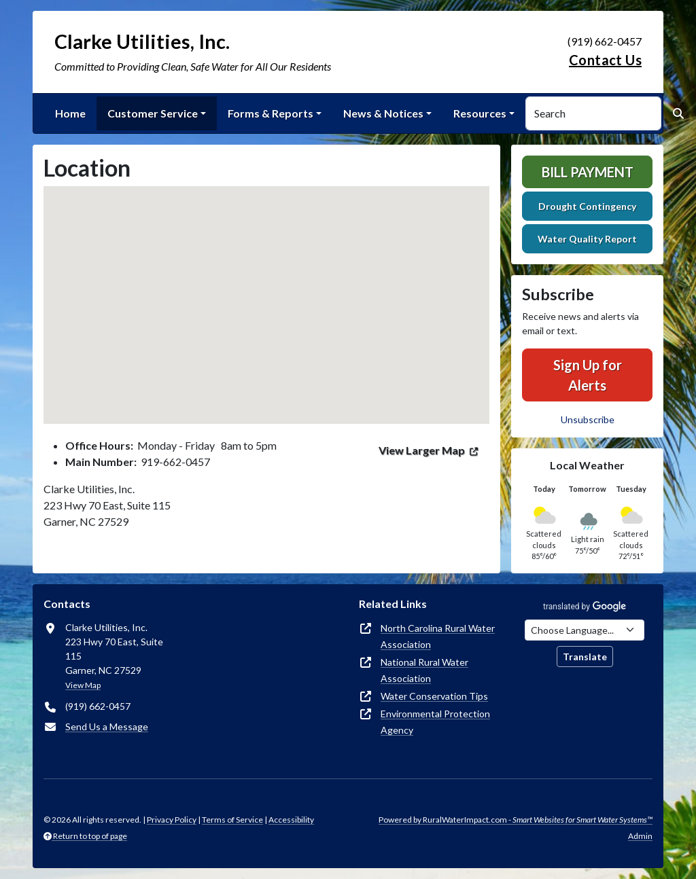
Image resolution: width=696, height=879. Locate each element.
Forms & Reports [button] (270, 113)
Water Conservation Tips (434, 696)
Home (70, 113)
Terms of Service (232, 819)
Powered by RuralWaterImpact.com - (515, 819)
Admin (640, 836)
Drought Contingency (587, 206)
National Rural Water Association (424, 670)
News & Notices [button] (383, 113)
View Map (83, 685)
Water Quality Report (587, 239)
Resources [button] (479, 113)
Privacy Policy (171, 819)
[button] (266, 292)
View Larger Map (422, 450)
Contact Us (605, 60)
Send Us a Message (106, 726)
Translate (585, 656)
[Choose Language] (584, 630)
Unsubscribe (587, 419)
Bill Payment (587, 172)
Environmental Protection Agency (435, 722)
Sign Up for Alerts (587, 375)
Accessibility (291, 819)
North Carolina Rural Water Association (438, 636)
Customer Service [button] (152, 113)
